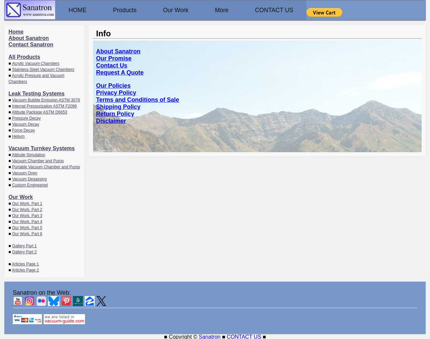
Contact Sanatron (30, 44)
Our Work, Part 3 (27, 215)
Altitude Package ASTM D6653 (39, 112)
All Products (24, 56)
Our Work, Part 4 (27, 221)
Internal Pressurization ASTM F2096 (44, 105)
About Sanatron (28, 38)
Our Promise (114, 58)
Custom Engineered (30, 184)
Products (130, 10)
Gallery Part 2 (24, 251)
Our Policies (113, 85)
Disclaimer (111, 120)
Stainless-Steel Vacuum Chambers (43, 69)
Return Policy (115, 113)
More (234, 10)
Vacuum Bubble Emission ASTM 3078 (46, 99)
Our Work (184, 10)
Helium (18, 136)
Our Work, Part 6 (27, 233)
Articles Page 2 (25, 269)
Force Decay (23, 130)
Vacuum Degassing (29, 178)
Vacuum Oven (24, 172)
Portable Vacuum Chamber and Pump (46, 166)
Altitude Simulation (28, 154)
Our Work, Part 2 (27, 209)
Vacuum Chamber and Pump (38, 160)
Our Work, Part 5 (27, 227)
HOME (79, 10)
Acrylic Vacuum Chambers (35, 63)
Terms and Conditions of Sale (137, 99)
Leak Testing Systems (36, 93)
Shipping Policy (118, 106)
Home (15, 31)
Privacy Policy (116, 92)
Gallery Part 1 (24, 245)
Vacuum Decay (25, 124)
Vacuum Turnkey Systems (41, 148)
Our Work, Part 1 (27, 203)
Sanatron (210, 336)
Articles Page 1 (25, 263)
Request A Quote (119, 72)
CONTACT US (289, 10)
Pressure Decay (26, 118)
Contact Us (111, 65)
